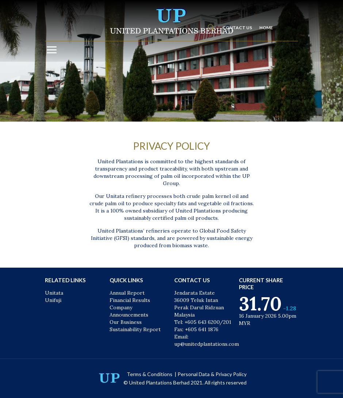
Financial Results (130, 300)
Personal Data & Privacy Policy (212, 374)
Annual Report (127, 293)
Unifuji (53, 300)
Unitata (54, 293)
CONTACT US (237, 27)
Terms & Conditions (150, 374)
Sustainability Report (135, 329)
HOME (266, 27)
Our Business (126, 322)
